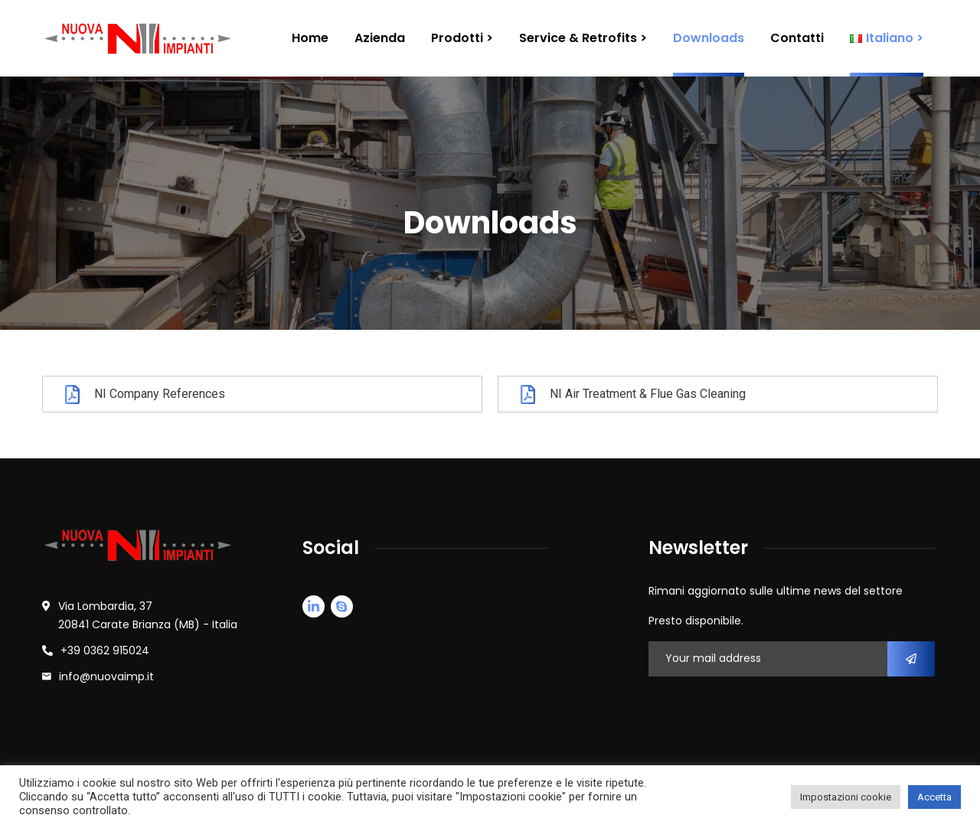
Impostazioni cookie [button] (845, 797)
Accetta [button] (934, 797)
